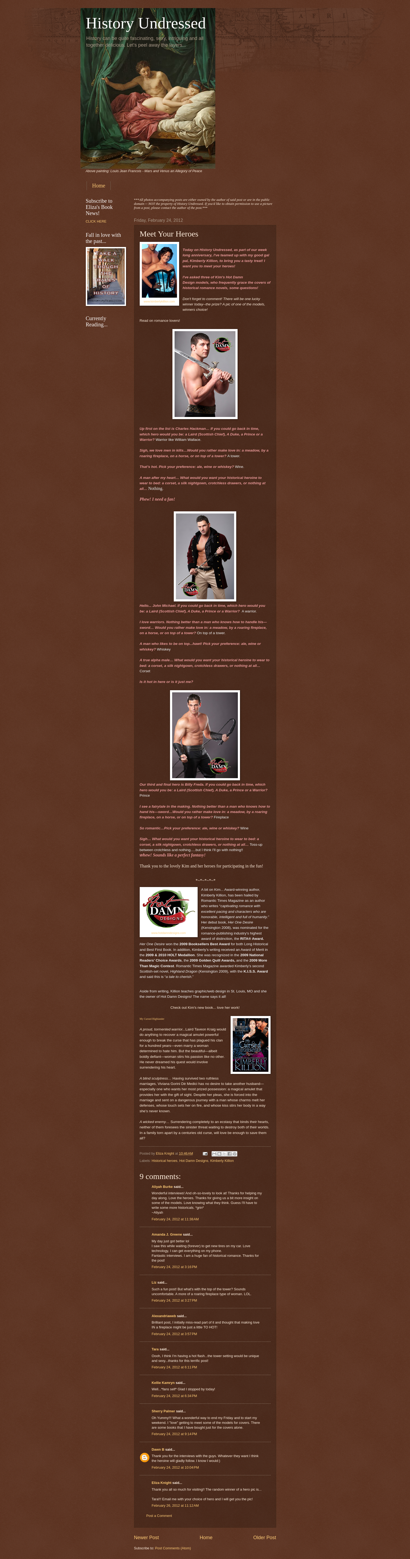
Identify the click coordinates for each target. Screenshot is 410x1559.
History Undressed (146, 23)
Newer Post (146, 1537)
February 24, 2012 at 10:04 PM (175, 1467)
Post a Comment (159, 1516)
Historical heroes (165, 1161)
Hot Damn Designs (193, 1161)
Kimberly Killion (222, 1161)
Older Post (264, 1537)
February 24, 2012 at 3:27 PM (174, 1300)
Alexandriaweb (164, 1316)
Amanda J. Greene (167, 1234)
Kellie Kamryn (163, 1383)
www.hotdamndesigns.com (168, 932)
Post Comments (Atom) (173, 1548)
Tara (155, 1349)
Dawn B (158, 1449)
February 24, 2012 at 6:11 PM (174, 1367)
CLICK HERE (96, 221)
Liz (154, 1282)
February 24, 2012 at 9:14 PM (174, 1434)
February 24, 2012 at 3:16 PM (174, 1267)
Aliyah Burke (162, 1187)
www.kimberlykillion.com (159, 301)
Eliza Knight (162, 1483)
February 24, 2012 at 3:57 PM (174, 1334)
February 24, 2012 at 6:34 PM (174, 1396)
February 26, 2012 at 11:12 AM (175, 1505)
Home (98, 186)
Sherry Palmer (163, 1411)
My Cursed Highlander (152, 1018)
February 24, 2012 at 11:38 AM (175, 1219)
